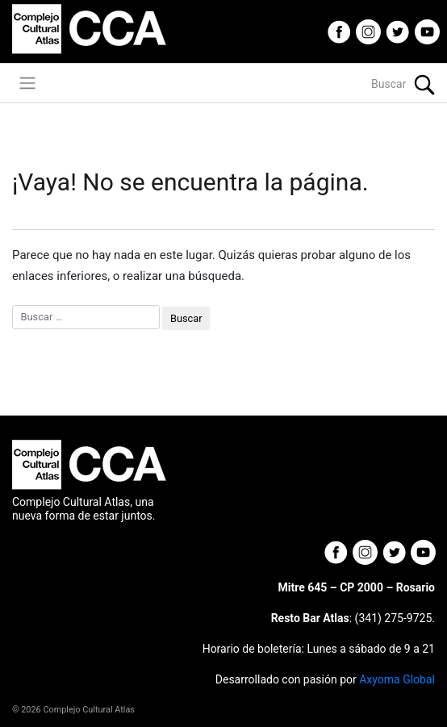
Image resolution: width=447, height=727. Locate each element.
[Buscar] (334, 84)
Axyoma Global (397, 679)
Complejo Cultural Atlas (89, 709)
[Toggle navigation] (27, 83)
